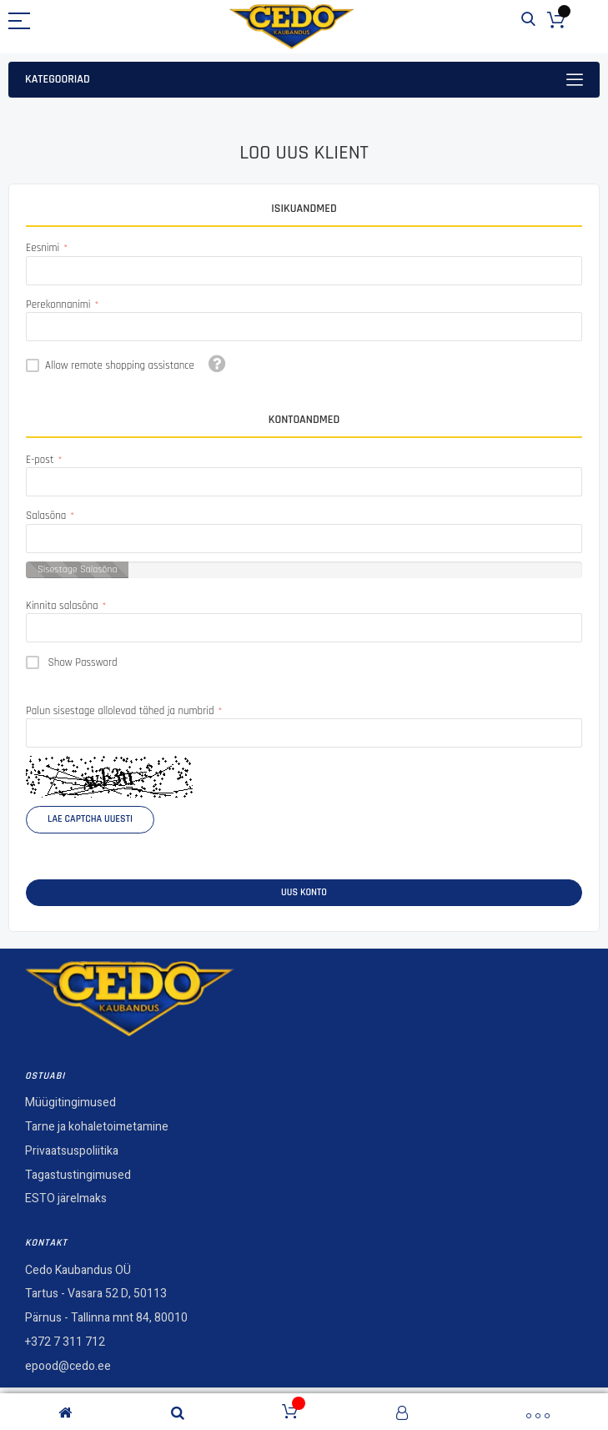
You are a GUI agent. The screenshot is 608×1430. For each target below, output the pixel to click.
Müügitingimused (70, 1102)
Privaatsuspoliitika (71, 1151)
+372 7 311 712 (65, 1342)
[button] (217, 363)
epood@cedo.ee (68, 1366)
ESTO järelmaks (66, 1198)
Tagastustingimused (78, 1175)
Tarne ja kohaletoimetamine (96, 1126)
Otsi (528, 19)
